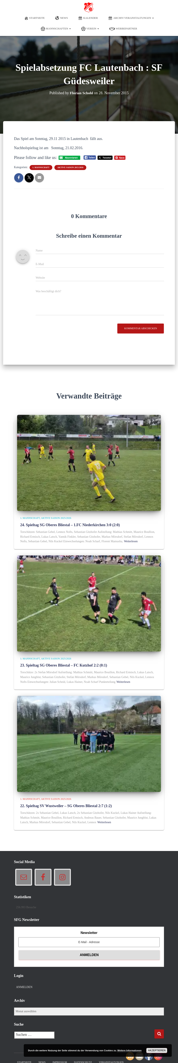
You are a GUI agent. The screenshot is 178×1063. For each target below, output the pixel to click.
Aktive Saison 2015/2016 (70, 167)
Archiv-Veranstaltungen (131, 18)
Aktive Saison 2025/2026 (56, 518)
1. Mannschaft (41, 167)
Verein (90, 29)
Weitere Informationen (129, 1050)
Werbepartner (123, 29)
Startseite (34, 18)
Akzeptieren (157, 1050)
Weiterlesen (131, 541)
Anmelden (24, 987)
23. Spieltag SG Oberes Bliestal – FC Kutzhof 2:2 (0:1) (63, 665)
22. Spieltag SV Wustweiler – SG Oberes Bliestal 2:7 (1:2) (66, 806)
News (61, 18)
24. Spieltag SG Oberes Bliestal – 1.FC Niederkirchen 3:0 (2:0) (70, 525)
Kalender (88, 18)
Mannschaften (56, 29)
